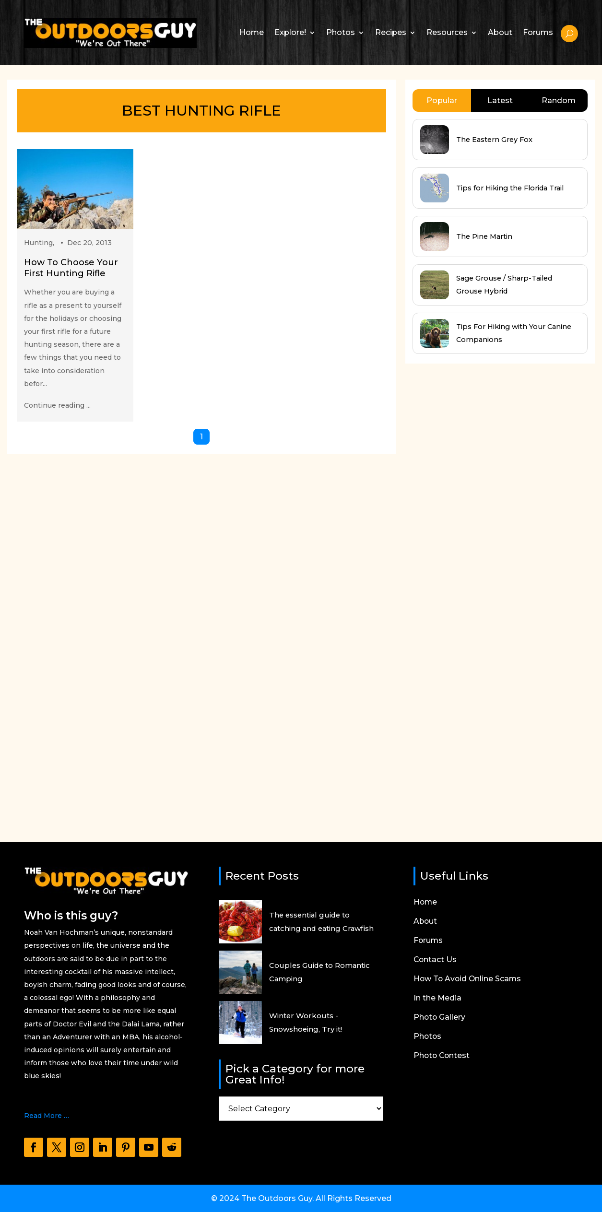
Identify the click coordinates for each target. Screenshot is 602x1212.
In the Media (437, 998)
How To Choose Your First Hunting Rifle (71, 268)
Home (251, 32)
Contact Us (435, 960)
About (500, 32)
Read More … (46, 1115)
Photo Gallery (439, 1018)
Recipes (390, 32)
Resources (447, 32)
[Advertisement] (477, 594)
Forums (538, 32)
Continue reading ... (57, 405)
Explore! (290, 32)
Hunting (38, 242)
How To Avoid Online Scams (468, 979)
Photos (340, 32)
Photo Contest (442, 1056)
